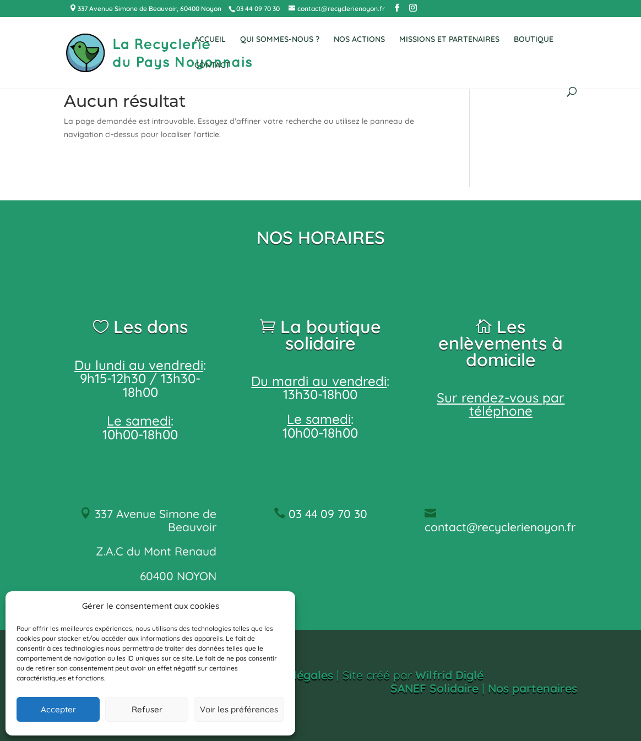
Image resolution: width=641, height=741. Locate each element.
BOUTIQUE (533, 39)
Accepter (58, 709)
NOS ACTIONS (359, 39)
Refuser (147, 709)
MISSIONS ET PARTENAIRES (449, 39)
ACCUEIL (210, 39)
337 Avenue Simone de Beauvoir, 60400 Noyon (148, 8)
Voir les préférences (239, 709)
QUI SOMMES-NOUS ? (279, 39)
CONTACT (212, 65)
